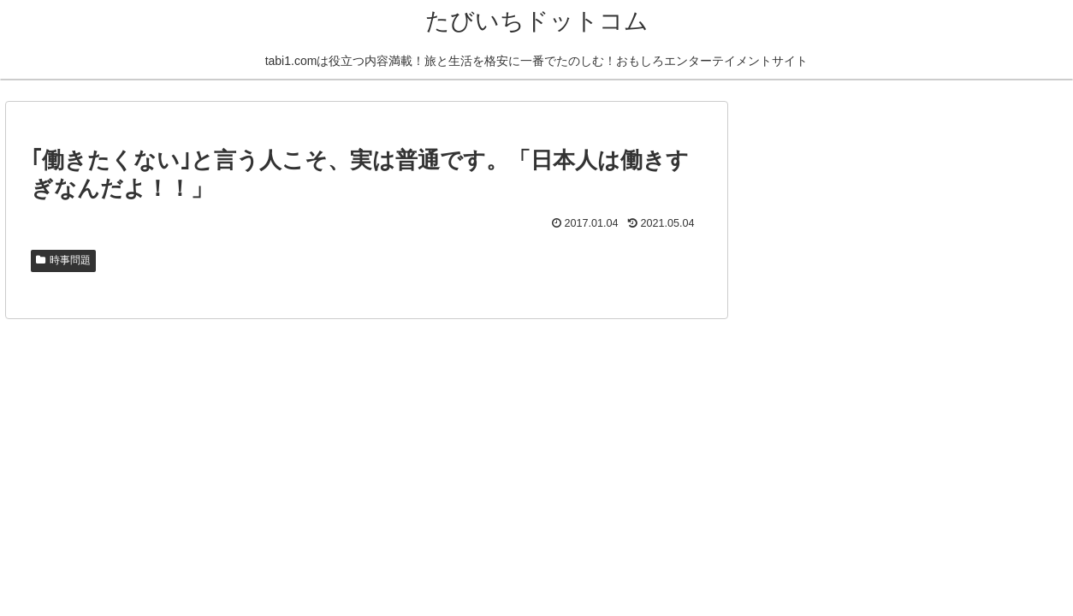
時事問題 (63, 260)
